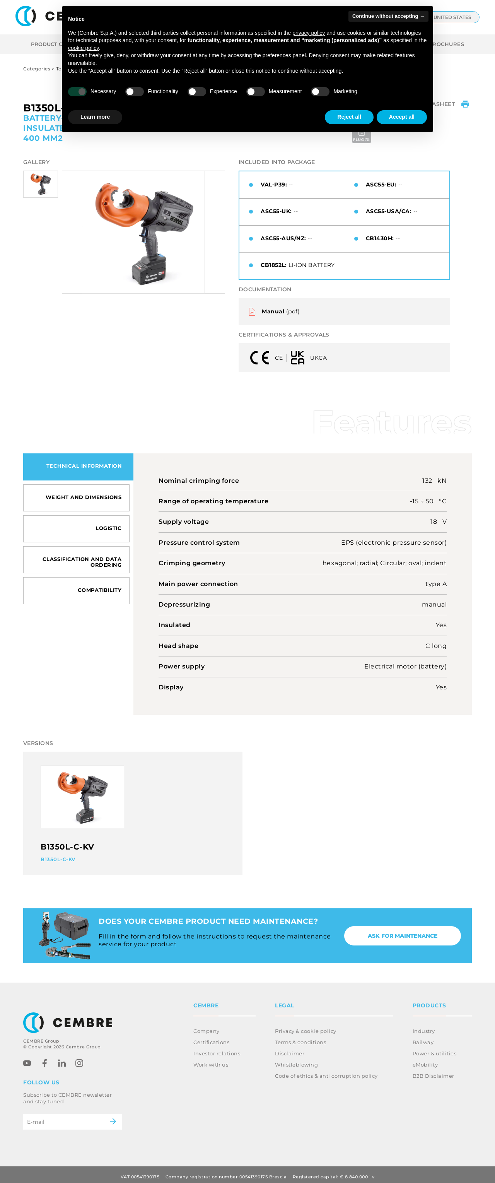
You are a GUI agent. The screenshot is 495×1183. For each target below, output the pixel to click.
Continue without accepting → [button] (388, 16)
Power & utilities (435, 1049)
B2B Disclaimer (433, 1071)
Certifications (211, 1037)
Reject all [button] (349, 117)
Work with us (210, 1060)
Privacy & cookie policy (305, 1026)
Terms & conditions (300, 1037)
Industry (424, 1026)
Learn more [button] (95, 117)
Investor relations (216, 1049)
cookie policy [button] (83, 48)
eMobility (425, 1060)
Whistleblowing (296, 1060)
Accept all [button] (402, 117)
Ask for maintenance (402, 935)
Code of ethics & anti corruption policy (326, 1071)
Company (206, 1026)
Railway (423, 1037)
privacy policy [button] (308, 33)
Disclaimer (289, 1049)
